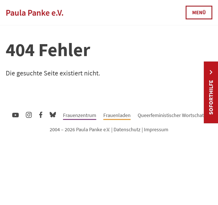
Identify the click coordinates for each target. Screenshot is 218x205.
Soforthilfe (210, 97)
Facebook (41, 113)
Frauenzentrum (79, 115)
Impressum (156, 129)
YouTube (15, 114)
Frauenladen (117, 115)
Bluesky (53, 114)
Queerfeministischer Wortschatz (172, 115)
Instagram (29, 114)
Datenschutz (127, 129)
